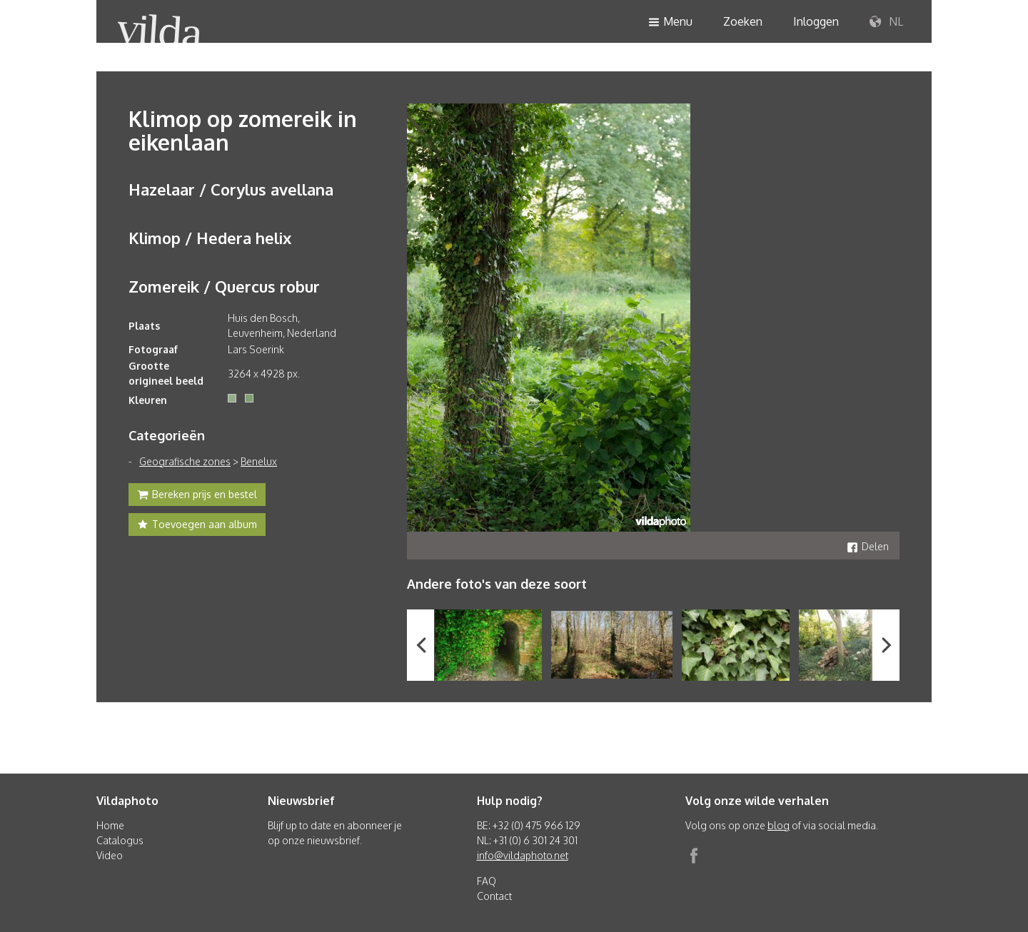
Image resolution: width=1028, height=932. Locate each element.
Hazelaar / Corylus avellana (230, 189)
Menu (670, 22)
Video (109, 855)
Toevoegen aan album (197, 526)
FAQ (486, 881)
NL (886, 22)
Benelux (259, 461)
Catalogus (119, 840)
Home (110, 825)
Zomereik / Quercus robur (224, 286)
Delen (868, 546)
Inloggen (816, 21)
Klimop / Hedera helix (209, 238)
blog (778, 825)
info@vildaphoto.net (522, 855)
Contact (494, 896)
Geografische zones (185, 461)
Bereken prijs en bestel (197, 496)
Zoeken (742, 21)
